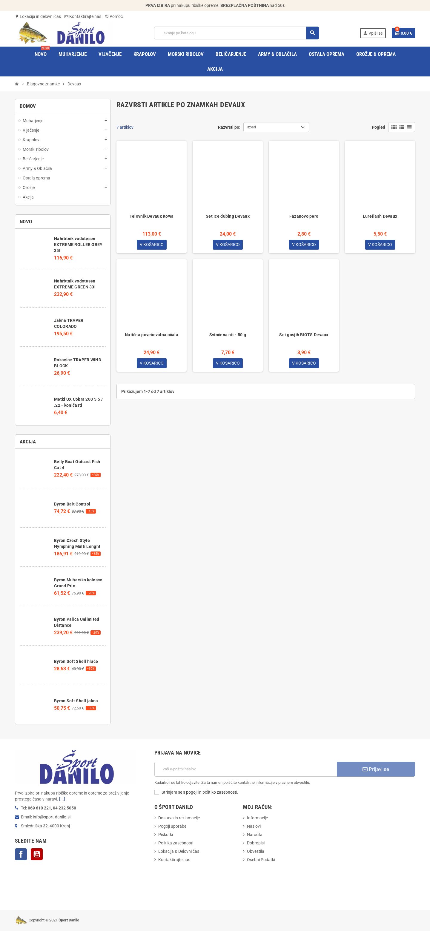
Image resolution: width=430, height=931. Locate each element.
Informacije (257, 817)
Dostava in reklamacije (179, 817)
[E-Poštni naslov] (245, 769)
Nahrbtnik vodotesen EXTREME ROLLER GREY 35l (78, 244)
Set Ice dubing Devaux (228, 216)
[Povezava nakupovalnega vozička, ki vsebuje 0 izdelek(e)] (403, 33)
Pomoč (114, 16)
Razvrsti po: (229, 127)
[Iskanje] (236, 33)
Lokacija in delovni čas (38, 16)
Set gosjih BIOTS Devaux (303, 335)
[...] (62, 799)
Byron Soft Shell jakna (76, 700)
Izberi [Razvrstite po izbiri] (251, 127)
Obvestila (255, 851)
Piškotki (165, 834)
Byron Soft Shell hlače (76, 661)
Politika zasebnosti (175, 843)
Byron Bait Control (72, 504)
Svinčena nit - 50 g (227, 335)
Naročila (254, 834)
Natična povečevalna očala (151, 335)
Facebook (21, 854)
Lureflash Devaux (380, 216)
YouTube (37, 854)
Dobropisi (256, 843)
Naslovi (254, 826)
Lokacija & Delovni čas (178, 851)
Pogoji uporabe (172, 826)
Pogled (378, 127)
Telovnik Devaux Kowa (152, 216)
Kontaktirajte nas (82, 16)
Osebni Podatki (261, 859)
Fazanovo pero (304, 216)
